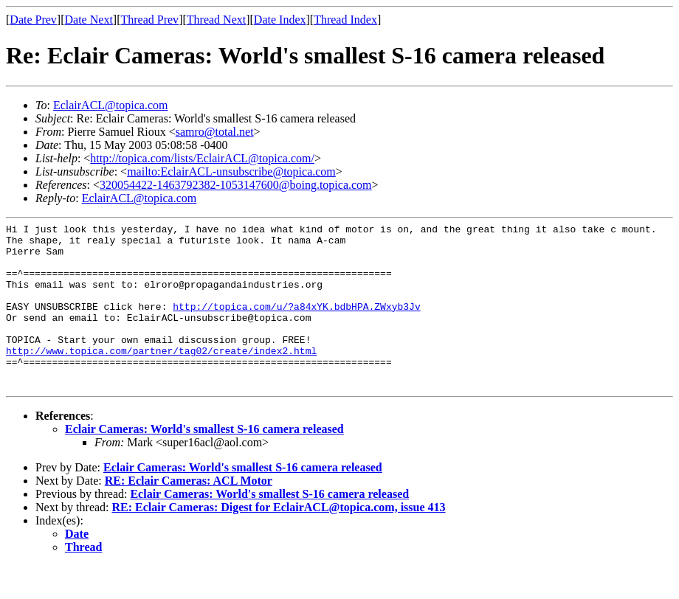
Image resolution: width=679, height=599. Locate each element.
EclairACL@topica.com (110, 105)
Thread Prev (149, 19)
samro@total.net (215, 131)
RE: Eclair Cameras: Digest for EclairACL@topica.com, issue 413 (279, 540)
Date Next (89, 19)
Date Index (280, 19)
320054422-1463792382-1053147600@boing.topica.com (235, 185)
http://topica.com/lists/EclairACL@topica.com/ (202, 158)
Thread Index (345, 19)
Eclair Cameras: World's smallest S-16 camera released (204, 462)
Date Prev (33, 19)
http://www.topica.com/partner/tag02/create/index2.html (161, 377)
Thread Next (216, 19)
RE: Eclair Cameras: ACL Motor (188, 514)
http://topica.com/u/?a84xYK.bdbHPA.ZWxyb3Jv (296, 323)
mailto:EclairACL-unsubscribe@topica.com (231, 171)
